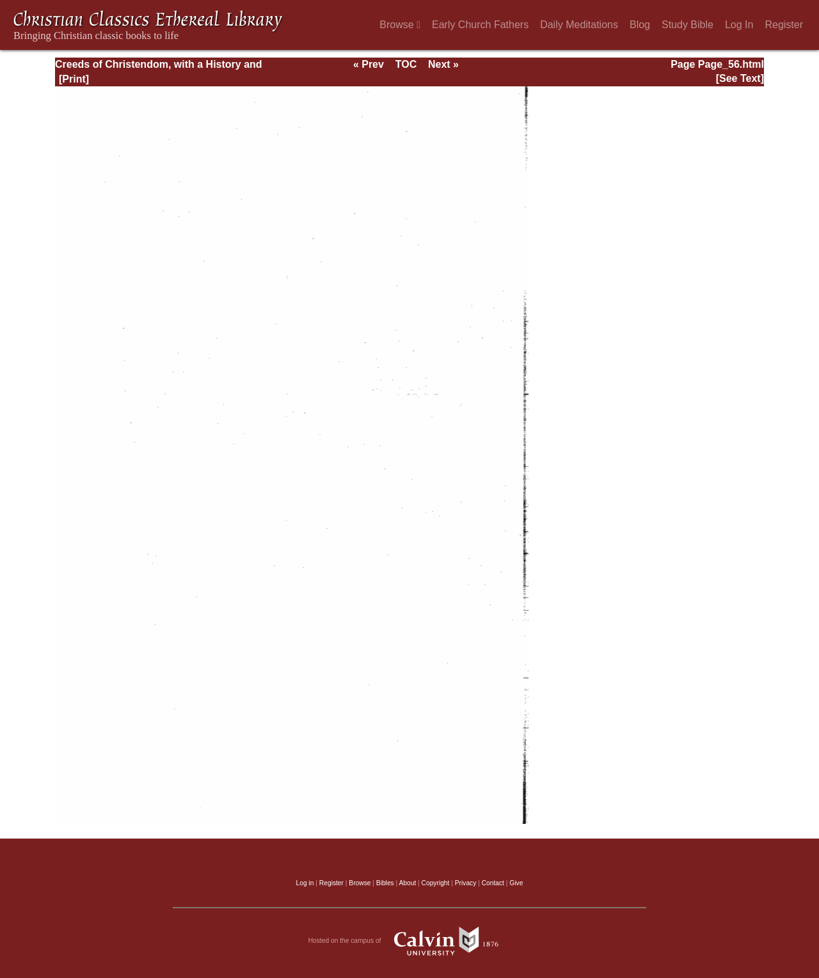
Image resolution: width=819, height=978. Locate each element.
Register (784, 24)
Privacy (466, 883)
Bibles (385, 883)
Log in (305, 883)
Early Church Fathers (480, 24)
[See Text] (740, 78)
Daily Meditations (579, 24)
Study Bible (687, 24)
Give (516, 883)
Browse (399, 24)
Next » (443, 64)
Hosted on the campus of (409, 941)
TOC (406, 64)
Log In (739, 24)
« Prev (368, 64)
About (407, 883)
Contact (493, 883)
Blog (640, 24)
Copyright (436, 883)
